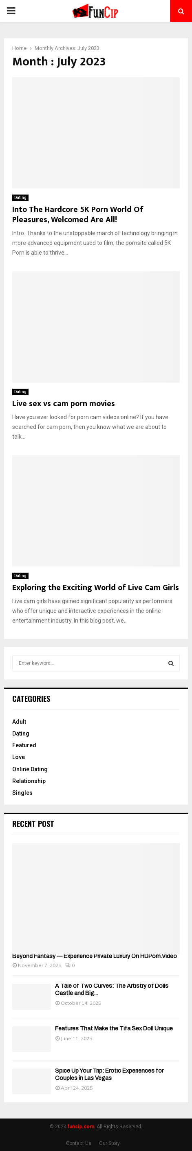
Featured (24, 745)
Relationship (29, 781)
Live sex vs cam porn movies (63, 404)
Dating (20, 197)
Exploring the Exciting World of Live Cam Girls (95, 588)
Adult (19, 721)
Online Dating (30, 769)
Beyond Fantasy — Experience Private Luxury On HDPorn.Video (94, 956)
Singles (22, 793)
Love (18, 757)
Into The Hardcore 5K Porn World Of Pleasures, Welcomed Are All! (77, 215)
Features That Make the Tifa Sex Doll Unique (114, 1029)
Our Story (109, 1143)
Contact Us (78, 1143)
